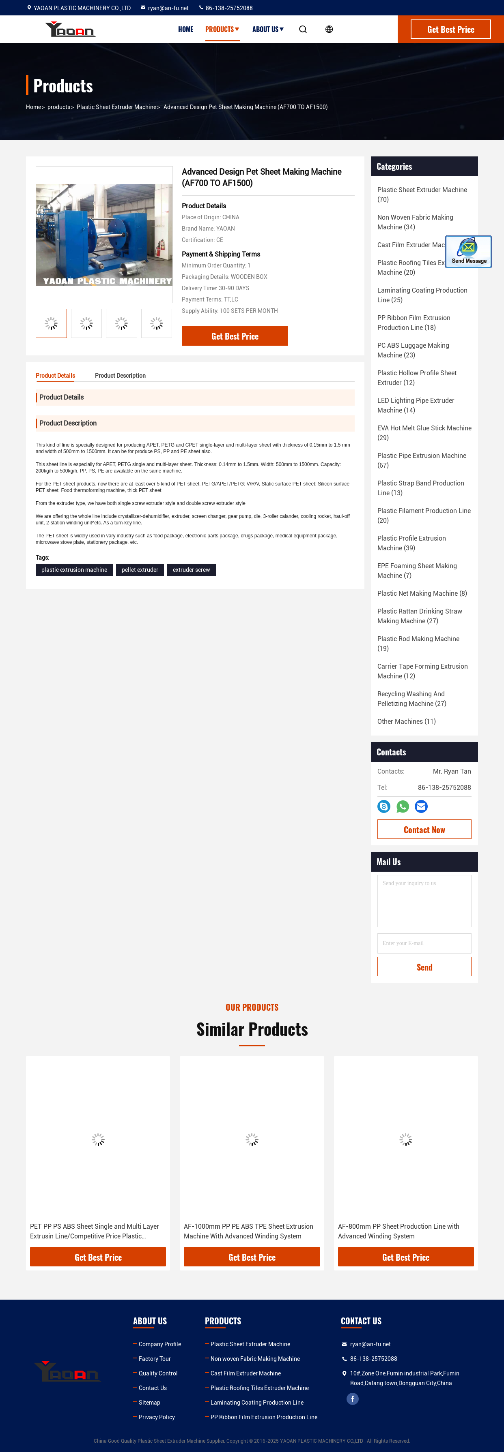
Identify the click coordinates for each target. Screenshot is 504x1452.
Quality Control (158, 1373)
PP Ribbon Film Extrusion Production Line (264, 1417)
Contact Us (153, 1388)
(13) (420, 488)
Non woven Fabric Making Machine (255, 1359)
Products (222, 29)
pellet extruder (140, 570)
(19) (418, 643)
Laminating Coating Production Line (257, 1402)
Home (185, 29)
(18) (423, 245)
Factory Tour (155, 1359)
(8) (422, 593)
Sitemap (149, 1402)
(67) (421, 460)
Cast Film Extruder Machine (246, 1373)
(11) (406, 721)
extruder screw (191, 570)
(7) (417, 571)
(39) (411, 543)
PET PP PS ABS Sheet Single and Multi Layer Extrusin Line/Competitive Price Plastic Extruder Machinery (94, 1232)
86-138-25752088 (225, 8)
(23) (413, 350)
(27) (419, 616)
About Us (268, 29)
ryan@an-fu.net (164, 8)
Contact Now (424, 829)
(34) (415, 222)
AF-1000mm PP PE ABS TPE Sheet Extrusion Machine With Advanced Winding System (248, 1231)
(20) (419, 267)
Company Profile (160, 1344)
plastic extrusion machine (74, 570)
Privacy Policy (157, 1417)
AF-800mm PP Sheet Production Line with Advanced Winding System (398, 1231)
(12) (417, 378)
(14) (415, 405)
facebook (353, 1399)
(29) (424, 433)
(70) (422, 194)
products (58, 107)
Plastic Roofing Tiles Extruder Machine (260, 1388)
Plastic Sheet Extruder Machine (116, 107)
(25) (422, 295)
